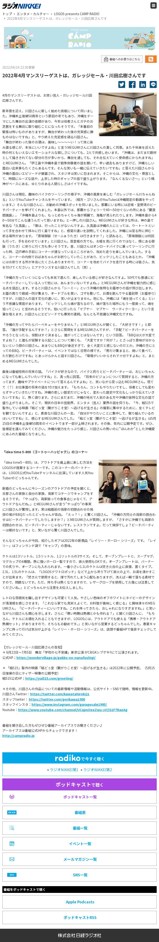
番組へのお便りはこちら (122, 59)
